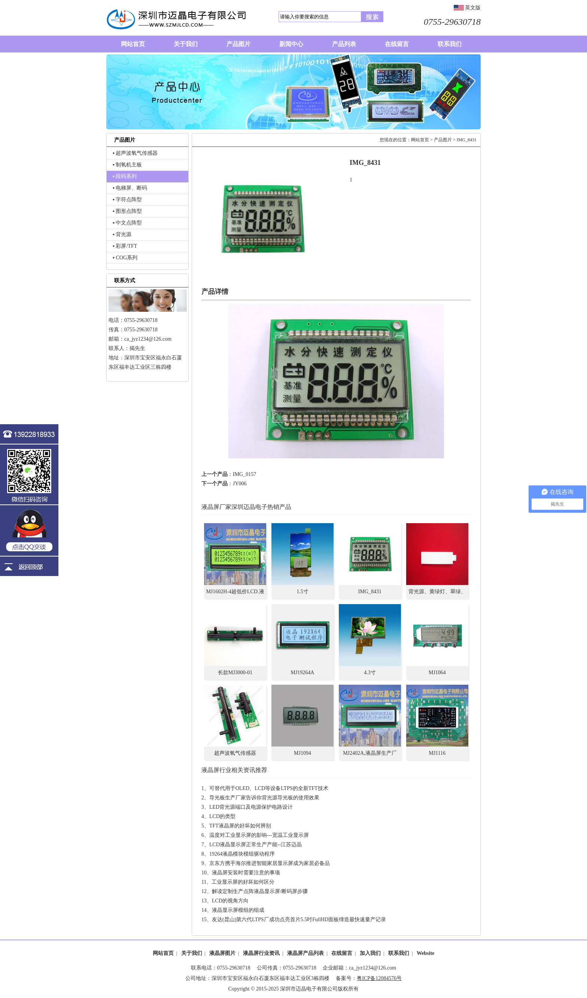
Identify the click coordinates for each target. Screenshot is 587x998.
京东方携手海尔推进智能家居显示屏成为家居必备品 (269, 863)
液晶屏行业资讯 (261, 953)
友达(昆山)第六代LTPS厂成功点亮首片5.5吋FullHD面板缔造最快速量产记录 (299, 919)
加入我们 (370, 953)
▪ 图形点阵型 (127, 211)
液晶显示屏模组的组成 (238, 910)
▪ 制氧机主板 (127, 165)
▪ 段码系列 (125, 176)
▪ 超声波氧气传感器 (135, 153)
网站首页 (420, 139)
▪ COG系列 (125, 257)
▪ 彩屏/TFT (125, 246)
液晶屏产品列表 (305, 953)
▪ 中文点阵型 (127, 223)
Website (425, 953)
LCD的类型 (222, 816)
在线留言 (341, 953)
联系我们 (398, 953)
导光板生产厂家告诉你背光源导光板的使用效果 (264, 797)
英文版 (473, 7)
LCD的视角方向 (230, 901)
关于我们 (191, 953)
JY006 (240, 483)
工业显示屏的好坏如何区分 (243, 882)
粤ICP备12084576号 (379, 978)
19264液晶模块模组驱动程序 (242, 854)
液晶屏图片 (222, 953)
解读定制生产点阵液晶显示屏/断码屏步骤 (260, 891)
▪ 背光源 (122, 234)
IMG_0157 (244, 474)
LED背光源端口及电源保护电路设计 (251, 807)
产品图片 (443, 139)
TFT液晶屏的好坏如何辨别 (240, 826)
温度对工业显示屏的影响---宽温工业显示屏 (259, 835)
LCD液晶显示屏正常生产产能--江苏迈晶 (255, 844)
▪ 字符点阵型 (127, 199)
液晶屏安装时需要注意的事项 (246, 872)
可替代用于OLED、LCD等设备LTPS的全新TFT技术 (268, 788)
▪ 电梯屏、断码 (130, 188)
